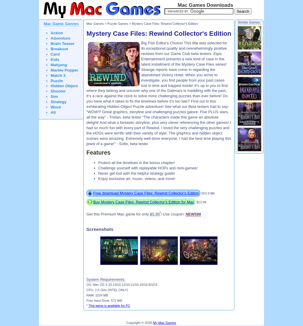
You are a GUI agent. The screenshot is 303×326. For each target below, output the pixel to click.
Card (55, 54)
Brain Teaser (63, 43)
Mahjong (59, 65)
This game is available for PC (109, 305)
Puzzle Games (117, 23)
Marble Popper (64, 70)
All (53, 112)
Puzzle (57, 81)
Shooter (58, 91)
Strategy (59, 102)
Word (56, 107)
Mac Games (95, 23)
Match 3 (58, 75)
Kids (55, 59)
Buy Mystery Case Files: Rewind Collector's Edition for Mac (143, 202)
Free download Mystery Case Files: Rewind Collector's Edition (146, 193)
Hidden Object (64, 86)
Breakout (59, 49)
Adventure (60, 38)
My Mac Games (164, 323)
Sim (54, 96)
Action (57, 33)
